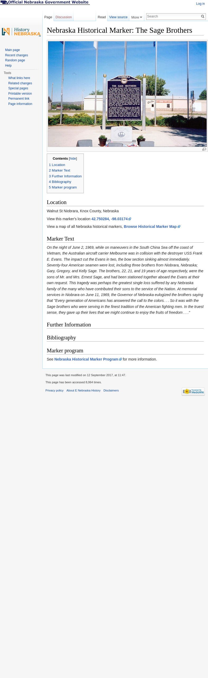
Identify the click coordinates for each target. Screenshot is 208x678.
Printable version (20, 93)
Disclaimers (111, 390)
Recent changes (16, 55)
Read (102, 17)
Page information (20, 104)
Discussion (64, 17)
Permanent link (18, 98)
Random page (15, 60)
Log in (200, 4)
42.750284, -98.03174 (109, 219)
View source (118, 17)
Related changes (20, 83)
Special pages (18, 88)
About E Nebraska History (84, 390)
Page (48, 17)
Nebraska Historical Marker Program (86, 359)
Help (8, 65)
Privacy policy (54, 390)
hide (73, 158)
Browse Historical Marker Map (150, 226)
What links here (19, 78)
